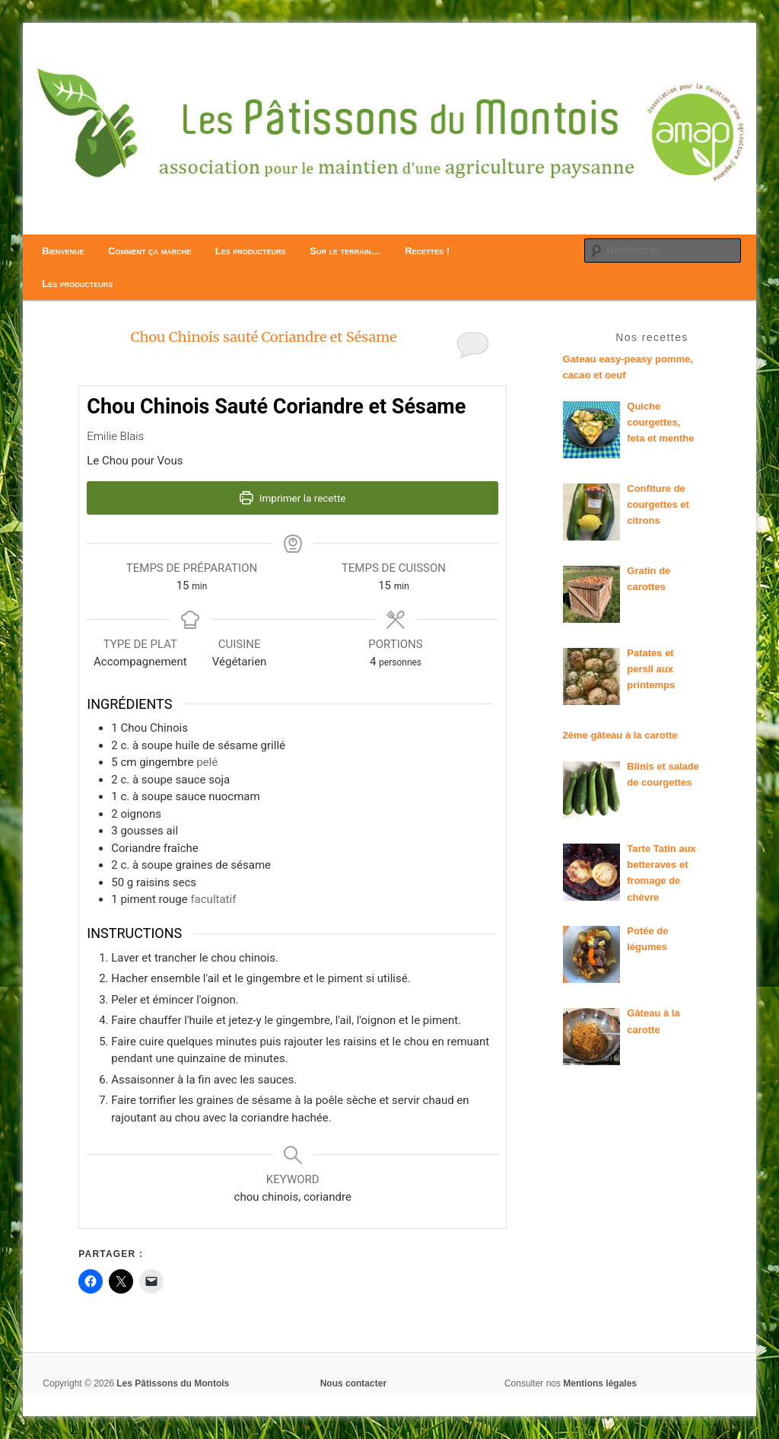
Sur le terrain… (345, 251)
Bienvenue (63, 251)
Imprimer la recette (293, 498)
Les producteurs (250, 251)
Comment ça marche (149, 251)
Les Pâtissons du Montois (172, 1383)
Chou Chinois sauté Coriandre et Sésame (264, 337)
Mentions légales (600, 1383)
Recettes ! (427, 251)
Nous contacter (353, 1383)
